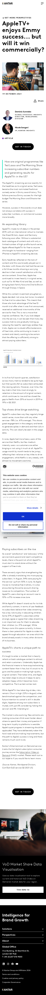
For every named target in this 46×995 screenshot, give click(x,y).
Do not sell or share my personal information (23, 526)
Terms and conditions (10, 974)
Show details (32, 508)
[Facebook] (12, 964)
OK (23, 516)
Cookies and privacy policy (12, 978)
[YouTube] (3, 964)
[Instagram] (8, 964)
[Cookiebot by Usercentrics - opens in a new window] (32, 466)
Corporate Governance (11, 982)
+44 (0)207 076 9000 (13, 957)
